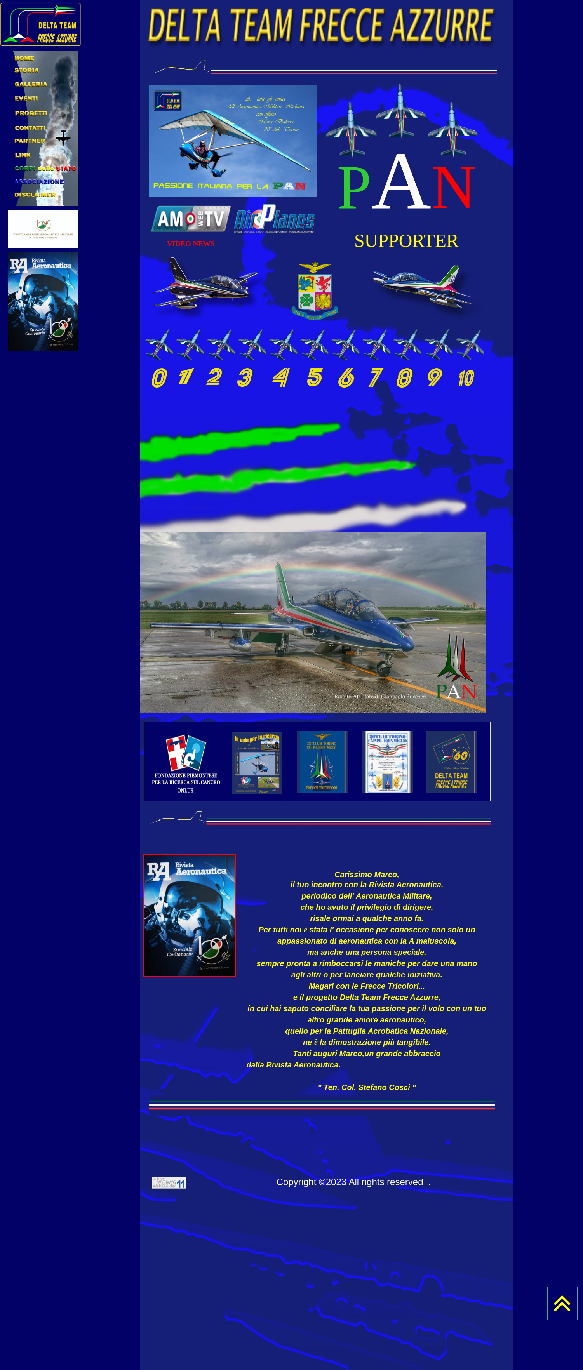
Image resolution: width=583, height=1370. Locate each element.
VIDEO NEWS (191, 244)
